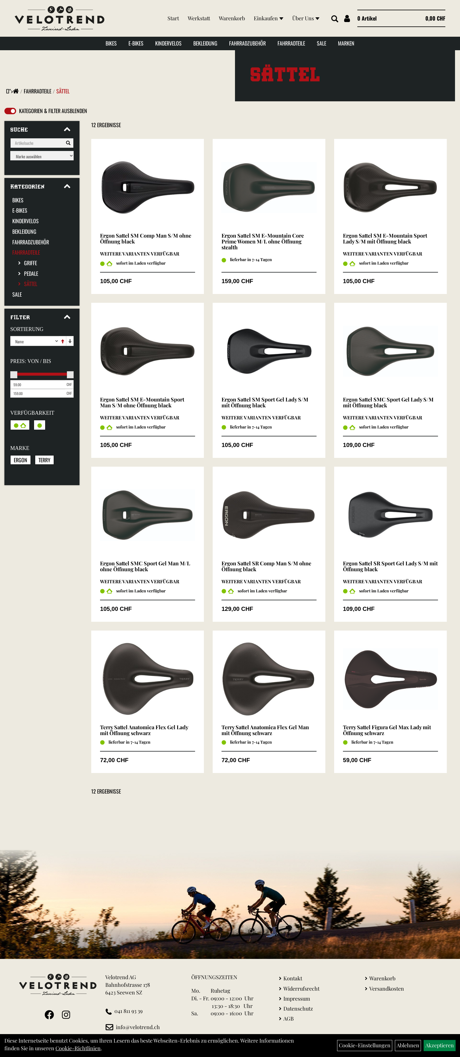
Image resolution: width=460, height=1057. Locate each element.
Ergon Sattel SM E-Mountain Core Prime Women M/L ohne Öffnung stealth (262, 241)
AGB (288, 1018)
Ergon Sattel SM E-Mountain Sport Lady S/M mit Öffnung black (385, 238)
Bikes (111, 43)
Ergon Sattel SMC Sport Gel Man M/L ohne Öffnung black (145, 566)
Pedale (31, 273)
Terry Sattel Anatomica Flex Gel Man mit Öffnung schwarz (265, 730)
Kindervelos (168, 43)
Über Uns (305, 18)
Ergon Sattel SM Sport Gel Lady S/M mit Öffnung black (264, 402)
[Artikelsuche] (334, 19)
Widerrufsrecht (301, 988)
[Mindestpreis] (37, 384)
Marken (346, 43)
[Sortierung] (34, 341)
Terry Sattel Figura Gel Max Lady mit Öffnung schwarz (387, 730)
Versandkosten (386, 988)
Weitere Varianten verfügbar (139, 254)
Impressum (296, 998)
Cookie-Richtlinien (78, 1048)
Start (173, 18)
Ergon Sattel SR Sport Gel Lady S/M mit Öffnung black (390, 566)
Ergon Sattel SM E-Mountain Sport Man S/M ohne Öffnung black (142, 402)
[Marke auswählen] (42, 155)
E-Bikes (135, 43)
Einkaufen (268, 18)
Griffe (30, 263)
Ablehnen (408, 1045)
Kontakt (292, 978)
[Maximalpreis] (37, 393)
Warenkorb (232, 18)
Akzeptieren (439, 1045)
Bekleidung (205, 43)
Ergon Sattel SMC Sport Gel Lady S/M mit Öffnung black (388, 402)
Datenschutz (298, 1008)
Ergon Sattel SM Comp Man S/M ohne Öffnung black (145, 238)
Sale (321, 43)
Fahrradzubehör (247, 43)
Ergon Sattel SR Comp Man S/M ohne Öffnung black (266, 566)
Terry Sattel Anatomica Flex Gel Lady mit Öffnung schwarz (144, 730)
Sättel (63, 91)
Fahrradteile (291, 43)
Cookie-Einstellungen (364, 1045)
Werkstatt (199, 18)
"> (14, 91)
